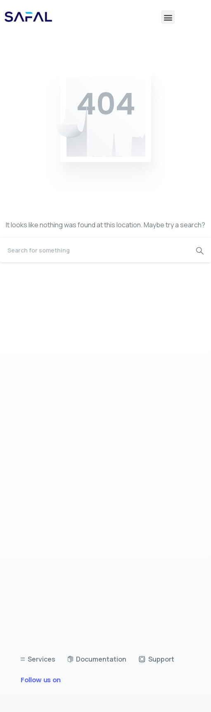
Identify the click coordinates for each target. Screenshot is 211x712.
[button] (168, 17)
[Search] (94, 250)
